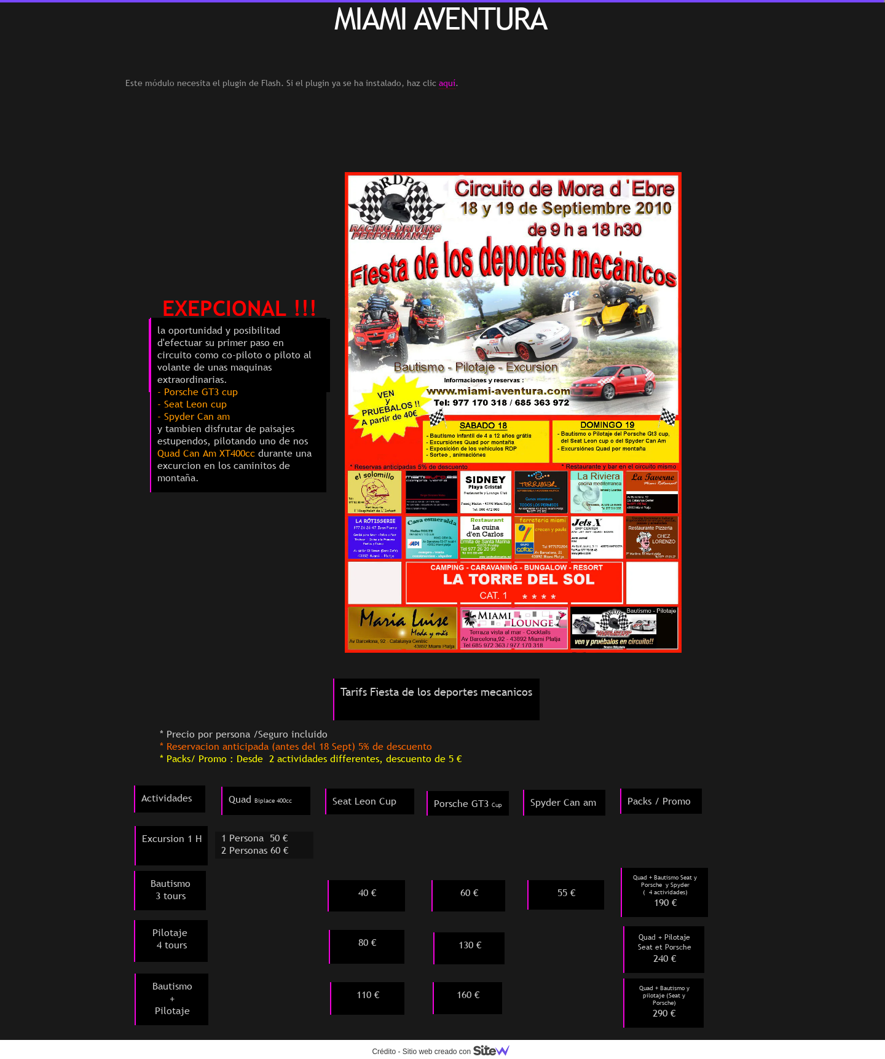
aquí (447, 83)
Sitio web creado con (461, 1051)
